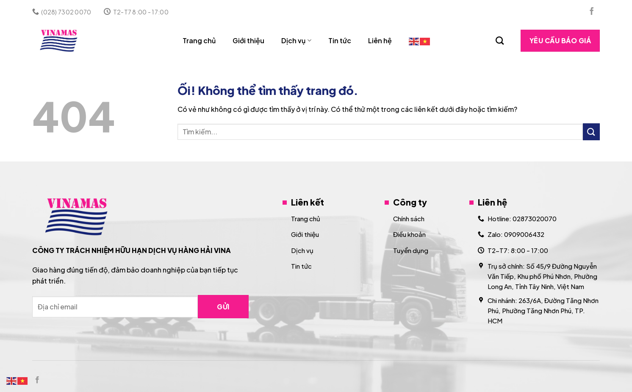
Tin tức (339, 40)
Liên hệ (380, 40)
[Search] (500, 40)
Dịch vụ (296, 40)
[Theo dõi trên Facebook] (592, 12)
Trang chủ (199, 40)
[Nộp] (591, 131)
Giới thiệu (248, 40)
